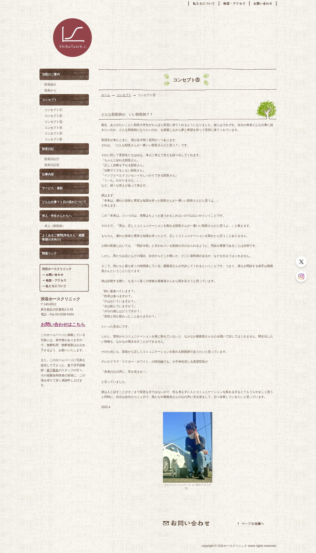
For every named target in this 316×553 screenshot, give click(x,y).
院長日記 (48, 149)
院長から (50, 90)
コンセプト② (53, 116)
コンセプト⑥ (53, 139)
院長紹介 (50, 84)
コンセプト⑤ (53, 133)
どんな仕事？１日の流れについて (64, 202)
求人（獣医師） (54, 226)
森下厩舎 (53, 370)
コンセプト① (53, 110)
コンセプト (124, 95)
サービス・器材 (52, 188)
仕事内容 (48, 174)
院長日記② (51, 165)
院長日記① (51, 159)
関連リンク (49, 253)
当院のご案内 (51, 74)
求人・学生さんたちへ (57, 216)
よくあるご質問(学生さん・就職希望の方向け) (63, 237)
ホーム (105, 95)
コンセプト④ (53, 127)
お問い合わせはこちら (63, 324)
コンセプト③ (53, 121)
